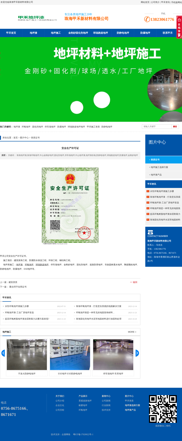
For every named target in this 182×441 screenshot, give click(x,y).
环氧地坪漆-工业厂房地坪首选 (19, 312)
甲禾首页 (11, 33)
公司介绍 (60, 401)
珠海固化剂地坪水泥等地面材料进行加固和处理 (98, 319)
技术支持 (106, 410)
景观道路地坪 (85, 401)
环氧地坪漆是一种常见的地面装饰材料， (95, 312)
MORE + (132, 332)
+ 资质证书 (154, 160)
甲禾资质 (129, 401)
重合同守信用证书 (18, 287)
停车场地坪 (50, 127)
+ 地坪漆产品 (155, 175)
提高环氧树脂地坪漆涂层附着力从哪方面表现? (27, 319)
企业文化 (60, 405)
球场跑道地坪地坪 (76, 127)
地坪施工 (56, 33)
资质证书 (35, 138)
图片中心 (24, 138)
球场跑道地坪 (100, 33)
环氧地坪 (26, 127)
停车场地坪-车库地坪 (113, 374)
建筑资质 (13, 282)
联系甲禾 (168, 33)
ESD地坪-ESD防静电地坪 (70, 374)
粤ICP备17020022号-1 (83, 434)
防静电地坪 (123, 33)
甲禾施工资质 (93, 127)
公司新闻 (106, 401)
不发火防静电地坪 (26, 374)
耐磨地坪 (83, 405)
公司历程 (60, 410)
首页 (15, 138)
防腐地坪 (145, 33)
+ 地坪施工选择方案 (158, 167)
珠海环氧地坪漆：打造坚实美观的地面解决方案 (98, 306)
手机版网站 (176, 2)
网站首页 (145, 2)
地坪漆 (33, 33)
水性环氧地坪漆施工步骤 (17, 306)
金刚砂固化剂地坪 (78, 33)
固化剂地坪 (37, 127)
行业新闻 (106, 405)
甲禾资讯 (165, 2)
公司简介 (155, 2)
